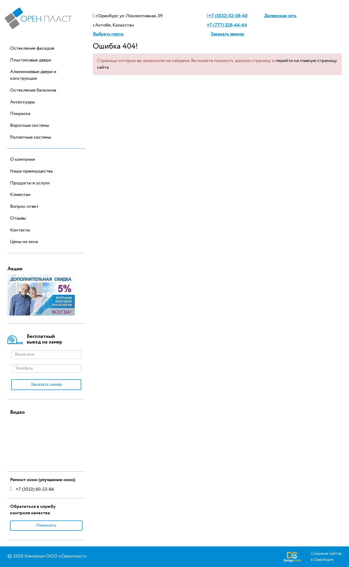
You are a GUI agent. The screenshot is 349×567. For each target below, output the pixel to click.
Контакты (20, 230)
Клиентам (20, 194)
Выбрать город (108, 34)
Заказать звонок (227, 34)
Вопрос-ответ (24, 206)
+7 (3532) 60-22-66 (32, 489)
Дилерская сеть (280, 16)
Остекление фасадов (32, 48)
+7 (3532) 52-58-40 (228, 16)
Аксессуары (22, 102)
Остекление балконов (33, 90)
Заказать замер (46, 384)
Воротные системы (29, 125)
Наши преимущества (31, 171)
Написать (46, 525)
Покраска (20, 113)
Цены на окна (24, 241)
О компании (22, 159)
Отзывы (18, 218)
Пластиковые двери (30, 60)
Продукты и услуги (30, 183)
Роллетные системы (30, 137)
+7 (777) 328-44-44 (227, 25)
